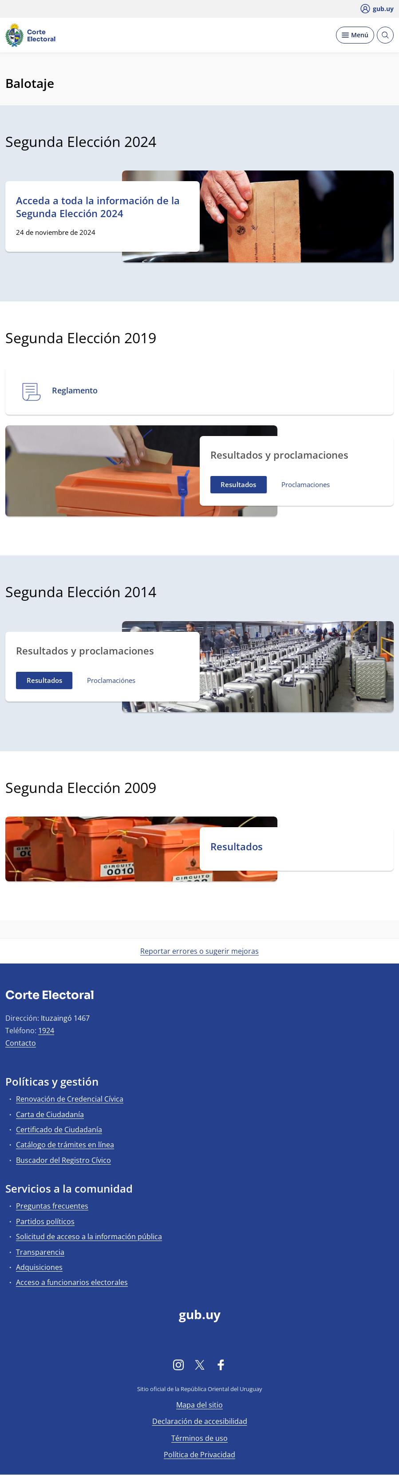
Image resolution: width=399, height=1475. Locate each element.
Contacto (20, 1043)
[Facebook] (221, 1364)
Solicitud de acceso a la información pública (89, 1236)
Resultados (238, 484)
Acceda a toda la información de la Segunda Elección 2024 (98, 207)
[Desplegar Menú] (355, 35)
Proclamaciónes (111, 680)
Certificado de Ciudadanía (59, 1129)
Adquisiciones (39, 1267)
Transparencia (40, 1252)
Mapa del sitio (199, 1405)
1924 (46, 1030)
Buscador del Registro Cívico (63, 1160)
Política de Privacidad (199, 1454)
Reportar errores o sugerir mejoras (199, 951)
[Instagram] (178, 1364)
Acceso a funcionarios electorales (72, 1282)
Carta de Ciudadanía (50, 1114)
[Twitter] (199, 1364)
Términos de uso (199, 1438)
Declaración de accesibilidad (199, 1421)
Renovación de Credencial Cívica (69, 1099)
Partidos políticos (45, 1221)
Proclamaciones (305, 484)
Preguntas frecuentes (52, 1206)
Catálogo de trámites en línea (65, 1145)
